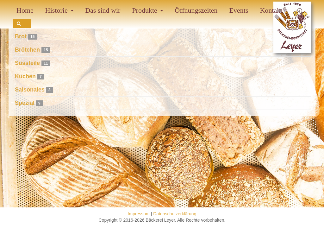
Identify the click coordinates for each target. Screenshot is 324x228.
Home (25, 10)
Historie (59, 10)
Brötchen (27, 50)
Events (238, 10)
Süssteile (27, 63)
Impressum (139, 213)
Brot (21, 36)
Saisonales (30, 89)
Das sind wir (102, 10)
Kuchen (25, 76)
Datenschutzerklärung (174, 213)
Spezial (24, 103)
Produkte (147, 10)
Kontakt (271, 10)
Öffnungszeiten (196, 10)
